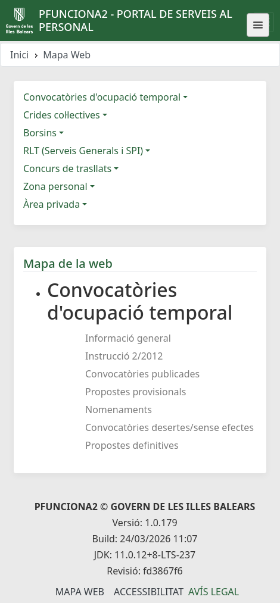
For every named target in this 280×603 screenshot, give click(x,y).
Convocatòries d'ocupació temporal (102, 97)
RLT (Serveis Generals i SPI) (83, 150)
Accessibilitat (148, 591)
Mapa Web (79, 591)
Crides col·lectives (61, 114)
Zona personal (55, 186)
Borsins (40, 132)
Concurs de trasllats (67, 168)
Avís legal (213, 591)
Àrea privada (51, 204)
